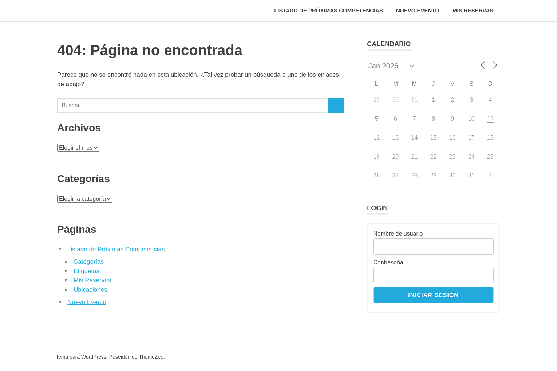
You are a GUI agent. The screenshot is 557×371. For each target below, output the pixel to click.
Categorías (89, 261)
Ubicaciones (90, 289)
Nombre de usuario (398, 234)
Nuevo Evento (417, 10)
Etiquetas (86, 271)
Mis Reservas (473, 10)
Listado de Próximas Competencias (328, 10)
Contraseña (388, 262)
